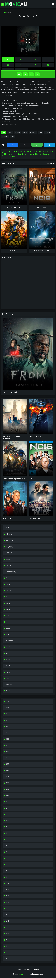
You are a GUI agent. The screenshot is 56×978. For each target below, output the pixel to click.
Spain (8, 659)
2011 (7, 877)
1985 (7, 714)
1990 (7, 745)
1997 (7, 789)
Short (8, 653)
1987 (7, 726)
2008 (7, 858)
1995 (7, 777)
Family (8, 584)
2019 (7, 927)
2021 (7, 940)
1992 (7, 758)
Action (8, 528)
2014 (7, 896)
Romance (9, 641)
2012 (7, 883)
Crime (8, 559)
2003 (7, 827)
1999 (7, 802)
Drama (17, 132)
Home (3, 12)
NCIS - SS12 (7, 519)
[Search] (53, 4)
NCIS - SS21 (42, 207)
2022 (7, 946)
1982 (7, 701)
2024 (9, 12)
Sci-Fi (40, 132)
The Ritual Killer (34, 519)
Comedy (9, 553)
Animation (9, 540)
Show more (50, 163)
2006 (7, 846)
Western (9, 685)
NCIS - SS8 (32, 479)
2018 (7, 921)
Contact (36, 970)
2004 (8, 833)
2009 (7, 864)
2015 (7, 902)
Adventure (9, 534)
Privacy (27, 970)
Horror (25, 132)
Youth (8, 691)
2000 (7, 808)
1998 (7, 795)
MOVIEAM (23, 974)
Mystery (33, 132)
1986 (7, 720)
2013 (7, 890)
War (7, 678)
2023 (7, 952)
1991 (7, 752)
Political (8, 634)
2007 (7, 852)
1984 (7, 708)
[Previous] (25, 74)
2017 (7, 915)
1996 (7, 783)
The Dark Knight (35, 436)
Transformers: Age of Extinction (14, 479)
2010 (7, 871)
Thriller (47, 132)
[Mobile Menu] (2, 4)
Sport (8, 666)
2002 (7, 821)
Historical (9, 597)
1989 (7, 739)
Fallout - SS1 (14, 251)
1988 (7, 733)
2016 (7, 908)
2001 (7, 814)
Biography (9, 547)
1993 (7, 764)
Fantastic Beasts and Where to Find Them (14, 437)
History (8, 603)
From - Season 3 (14, 207)
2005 (7, 839)
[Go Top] (19, 74)
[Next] (31, 74)
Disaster (9, 565)
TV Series (5, 136)
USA (12, 136)
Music (8, 616)
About (19, 970)
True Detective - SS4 (41, 251)
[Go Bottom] (37, 74)
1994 (7, 770)
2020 (7, 934)
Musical (8, 622)
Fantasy (9, 590)
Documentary (11, 572)
